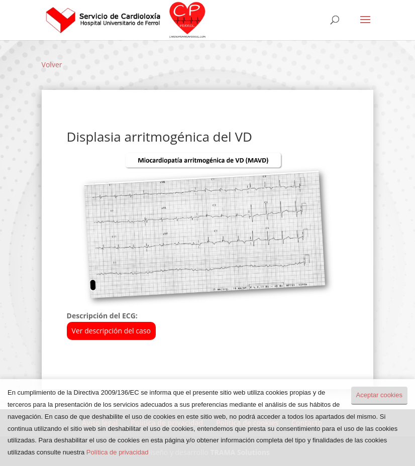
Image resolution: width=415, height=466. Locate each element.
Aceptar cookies (379, 395)
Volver (52, 64)
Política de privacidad (117, 452)
